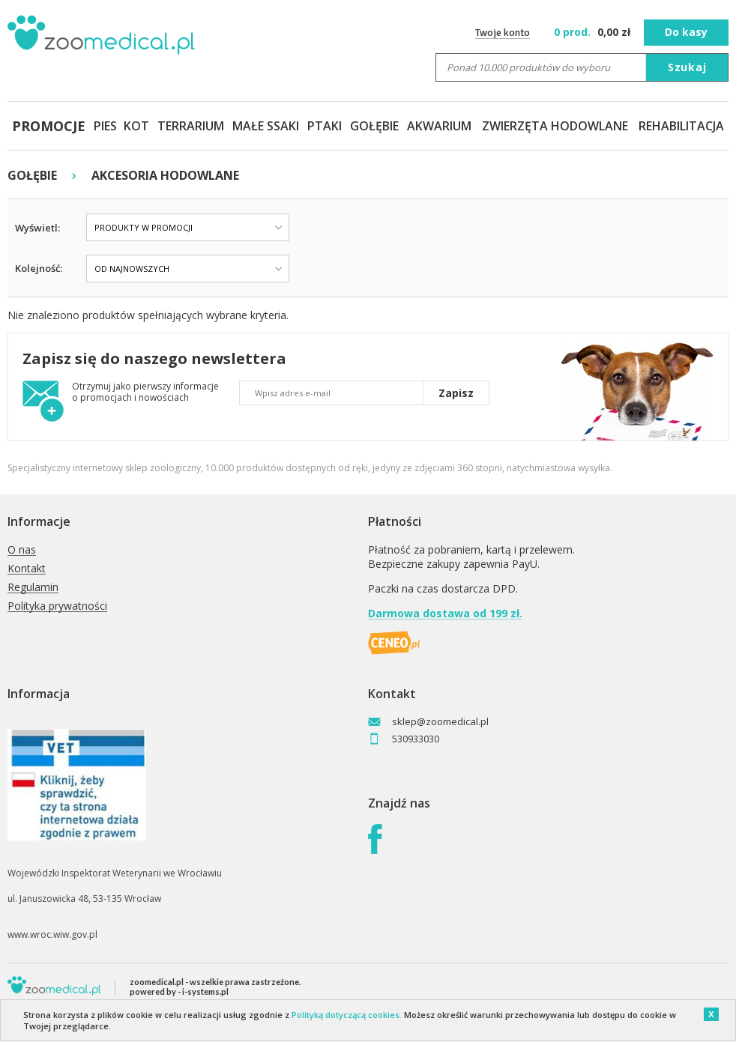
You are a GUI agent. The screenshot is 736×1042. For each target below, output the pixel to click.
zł (594, 32)
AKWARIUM (439, 126)
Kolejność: (38, 268)
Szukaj (687, 67)
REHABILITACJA (681, 126)
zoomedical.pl (157, 982)
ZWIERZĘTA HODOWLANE (555, 126)
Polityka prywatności (57, 606)
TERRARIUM (190, 126)
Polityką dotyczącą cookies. (347, 1014)
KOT (136, 126)
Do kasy (686, 32)
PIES (105, 126)
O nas (21, 550)
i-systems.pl (205, 991)
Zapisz (456, 393)
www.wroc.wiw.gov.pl (52, 934)
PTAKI (324, 126)
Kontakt (26, 569)
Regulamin (32, 587)
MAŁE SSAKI (265, 126)
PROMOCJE (48, 126)
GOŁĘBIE (374, 126)
